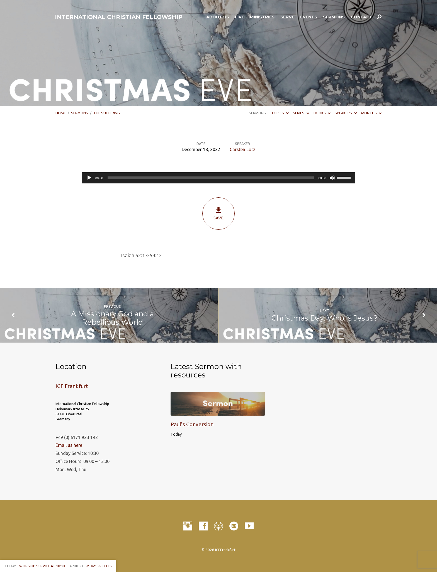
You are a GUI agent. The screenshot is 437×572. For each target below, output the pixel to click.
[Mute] (332, 178)
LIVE (239, 17)
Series (301, 113)
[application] (218, 177)
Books (322, 113)
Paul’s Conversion (192, 424)
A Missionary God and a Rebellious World (112, 318)
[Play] (89, 178)
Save (218, 213)
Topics (280, 113)
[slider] (211, 177)
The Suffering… (108, 113)
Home (60, 113)
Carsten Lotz (242, 149)
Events (308, 17)
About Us (217, 17)
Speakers (346, 113)
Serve (287, 17)
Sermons (334, 17)
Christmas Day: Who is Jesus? (324, 318)
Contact (361, 17)
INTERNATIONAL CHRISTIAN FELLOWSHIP (119, 17)
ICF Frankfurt (71, 386)
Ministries (262, 17)
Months (371, 113)
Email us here (68, 445)
